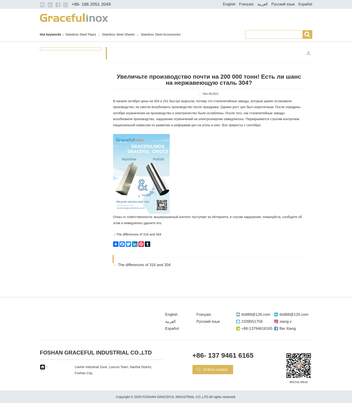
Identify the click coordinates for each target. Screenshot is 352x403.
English (229, 4)
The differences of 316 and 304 (137, 234)
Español (305, 4)
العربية (262, 4)
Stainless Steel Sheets (118, 34)
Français (246, 4)
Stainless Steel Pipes (80, 34)
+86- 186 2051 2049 (91, 4)
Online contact (215, 369)
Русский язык (283, 4)
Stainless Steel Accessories (161, 34)
